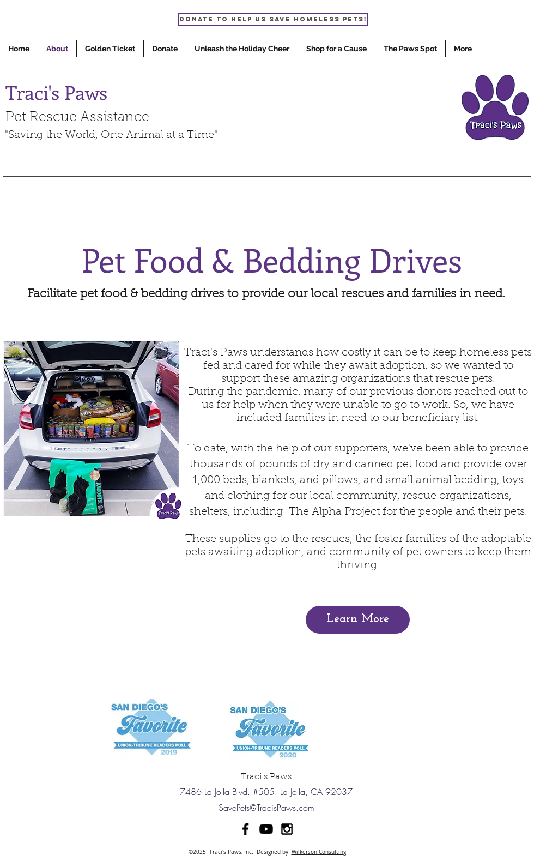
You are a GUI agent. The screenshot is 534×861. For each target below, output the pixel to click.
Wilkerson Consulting (319, 852)
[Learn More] (358, 620)
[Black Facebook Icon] (245, 829)
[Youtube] (266, 829)
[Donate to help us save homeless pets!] (273, 19)
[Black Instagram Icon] (287, 829)
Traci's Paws (56, 92)
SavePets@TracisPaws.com (266, 808)
